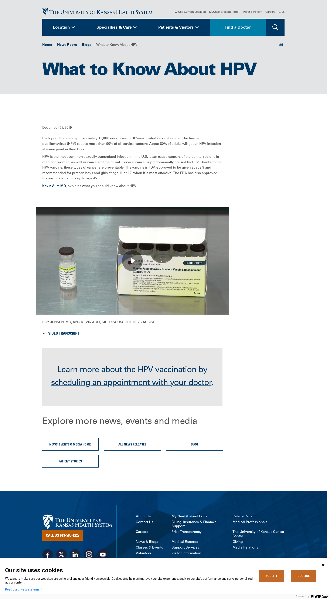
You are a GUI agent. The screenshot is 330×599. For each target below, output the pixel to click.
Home (47, 44)
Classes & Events (149, 547)
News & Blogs (147, 542)
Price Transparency (186, 532)
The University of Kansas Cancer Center (258, 534)
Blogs (86, 44)
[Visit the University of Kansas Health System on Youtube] (103, 554)
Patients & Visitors (176, 27)
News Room (67, 44)
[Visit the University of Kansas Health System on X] (61, 554)
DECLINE (303, 576)
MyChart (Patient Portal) (224, 11)
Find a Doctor (238, 27)
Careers (270, 11)
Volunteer (143, 553)
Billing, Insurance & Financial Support (194, 524)
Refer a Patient (252, 11)
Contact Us (144, 522)
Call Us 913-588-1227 (62, 535)
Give (282, 11)
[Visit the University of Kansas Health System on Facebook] (47, 554)
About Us (143, 516)
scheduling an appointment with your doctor (131, 382)
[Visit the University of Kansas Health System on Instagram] (89, 554)
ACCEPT (271, 576)
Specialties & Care (114, 27)
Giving (237, 542)
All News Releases (132, 444)
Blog (194, 444)
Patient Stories (70, 461)
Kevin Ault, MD (54, 186)
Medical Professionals (249, 522)
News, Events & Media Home (70, 444)
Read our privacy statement (23, 589)
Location (61, 27)
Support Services (185, 547)
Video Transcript (60, 333)
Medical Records (184, 542)
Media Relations (245, 547)
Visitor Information (186, 553)
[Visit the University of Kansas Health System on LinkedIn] (75, 554)
